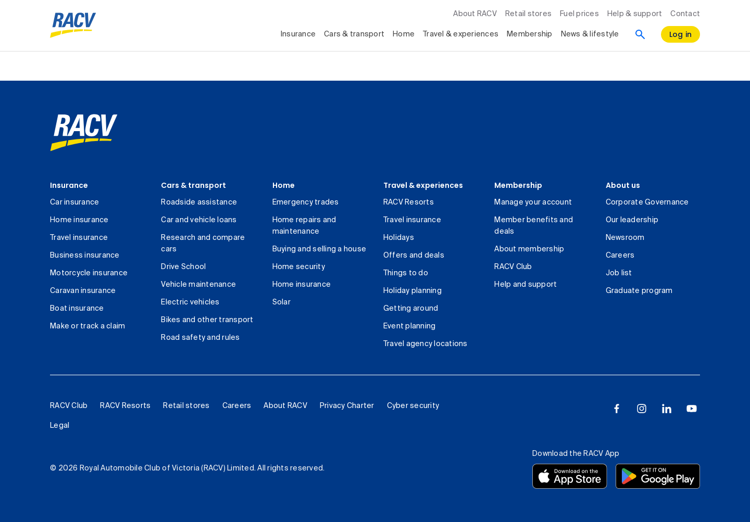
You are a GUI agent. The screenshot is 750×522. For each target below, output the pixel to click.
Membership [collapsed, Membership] (530, 34)
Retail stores (528, 14)
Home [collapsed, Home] (404, 34)
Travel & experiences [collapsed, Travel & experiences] (460, 34)
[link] (84, 132)
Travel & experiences (423, 185)
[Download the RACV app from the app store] (569, 476)
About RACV (475, 14)
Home (283, 185)
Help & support (634, 14)
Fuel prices (579, 14)
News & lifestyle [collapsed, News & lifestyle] (590, 34)
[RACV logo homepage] (73, 25)
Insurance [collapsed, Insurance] (298, 34)
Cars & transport (193, 185)
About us (623, 185)
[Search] (640, 34)
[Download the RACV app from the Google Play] (658, 476)
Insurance (69, 185)
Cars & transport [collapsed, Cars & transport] (354, 34)
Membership (518, 185)
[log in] (681, 34)
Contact (685, 14)
